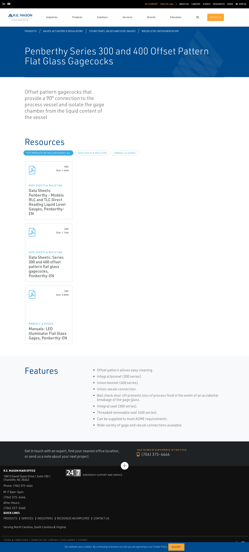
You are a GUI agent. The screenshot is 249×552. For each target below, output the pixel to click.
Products (31, 31)
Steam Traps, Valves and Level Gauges (112, 31)
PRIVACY (54, 540)
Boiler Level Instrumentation (160, 31)
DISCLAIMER (68, 540)
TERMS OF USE (39, 540)
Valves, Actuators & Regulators (63, 31)
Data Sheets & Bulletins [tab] (92, 153)
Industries (45, 518)
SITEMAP (82, 540)
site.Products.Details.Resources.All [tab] (48, 153)
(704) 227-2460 (14, 508)
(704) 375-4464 (153, 454)
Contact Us (101, 518)
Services (27, 518)
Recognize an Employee (73, 518)
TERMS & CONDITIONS (16, 540)
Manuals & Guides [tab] (125, 153)
